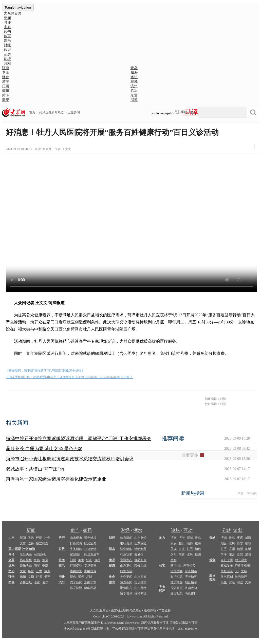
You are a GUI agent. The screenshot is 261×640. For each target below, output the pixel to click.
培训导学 (140, 582)
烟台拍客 (191, 582)
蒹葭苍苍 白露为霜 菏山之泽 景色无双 (44, 448)
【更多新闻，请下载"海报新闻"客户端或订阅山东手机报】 (45, 370)
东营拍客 (189, 565)
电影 (45, 565)
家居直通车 (91, 554)
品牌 (89, 577)
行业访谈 (126, 554)
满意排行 (191, 593)
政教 (31, 538)
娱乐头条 (26, 565)
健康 (112, 565)
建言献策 (177, 593)
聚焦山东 (126, 588)
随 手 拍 (176, 565)
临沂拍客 (177, 577)
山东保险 (140, 543)
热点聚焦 (26, 560)
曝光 (81, 577)
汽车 (62, 582)
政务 (31, 543)
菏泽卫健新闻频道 (51, 112)
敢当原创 (40, 554)
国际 (18, 549)
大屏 (244, 571)
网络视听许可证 (132, 628)
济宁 (5, 82)
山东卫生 (126, 565)
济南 (5, 68)
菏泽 (5, 95)
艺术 (39, 571)
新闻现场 (90, 588)
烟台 (5, 77)
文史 (11, 571)
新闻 (30, 530)
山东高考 (140, 588)
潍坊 (134, 77)
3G (237, 571)
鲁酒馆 (138, 554)
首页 (32, 112)
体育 (11, 560)
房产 (75, 530)
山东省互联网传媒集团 (126, 610)
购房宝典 (90, 543)
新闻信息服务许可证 (155, 622)
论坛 (175, 530)
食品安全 (140, 560)
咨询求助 (191, 588)
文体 (23, 543)
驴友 (89, 560)
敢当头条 (26, 554)
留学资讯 (126, 593)
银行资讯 (126, 543)
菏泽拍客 (191, 571)
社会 (47, 538)
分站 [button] (7, 63)
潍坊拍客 (177, 582)
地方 (162, 538)
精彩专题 (126, 571)
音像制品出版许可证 (183, 622)
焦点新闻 (126, 538)
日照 (5, 86)
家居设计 (76, 554)
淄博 (134, 100)
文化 (23, 571)
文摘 (31, 577)
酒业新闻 (126, 549)
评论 (11, 554)
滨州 (134, 86)
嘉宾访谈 (76, 588)
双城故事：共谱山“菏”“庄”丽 (35, 468)
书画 (11, 582)
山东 (11, 538)
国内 (11, 549)
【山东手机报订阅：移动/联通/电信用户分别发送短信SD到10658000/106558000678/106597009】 (69, 377)
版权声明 (150, 610)
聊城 (134, 82)
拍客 (162, 565)
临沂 (134, 91)
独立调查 (42, 543)
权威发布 (227, 565)
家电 (62, 565)
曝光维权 (90, 538)
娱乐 (11, 565)
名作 (45, 582)
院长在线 (140, 565)
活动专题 (140, 549)
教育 (112, 582)
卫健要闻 (74, 112)
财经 (125, 530)
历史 (31, 571)
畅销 (23, 577)
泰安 (5, 100)
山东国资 (140, 577)
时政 (240, 582)
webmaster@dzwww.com (124, 622)
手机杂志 (227, 571)
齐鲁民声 (162, 588)
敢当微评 (241, 577)
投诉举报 (177, 588)
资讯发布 (126, 560)
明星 (37, 565)
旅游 (62, 560)
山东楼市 (76, 538)
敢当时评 (212, 577)
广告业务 (165, 610)
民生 (224, 582)
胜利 (174, 560)
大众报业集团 (99, 610)
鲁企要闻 (126, 577)
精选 (32, 549)
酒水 (137, 530)
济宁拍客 (191, 577)
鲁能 (37, 560)
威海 (134, 72)
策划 (237, 530)
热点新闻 (126, 582)
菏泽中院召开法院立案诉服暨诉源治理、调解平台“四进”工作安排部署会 (78, 438)
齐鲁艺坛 (26, 582)
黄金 (45, 560)
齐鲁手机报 (242, 565)
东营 (134, 95)
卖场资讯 (90, 565)
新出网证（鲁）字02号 (106, 628)
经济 (39, 538)
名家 (37, 582)
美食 (81, 560)
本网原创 (76, 571)
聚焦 (73, 577)
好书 (39, 577)
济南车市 (90, 582)
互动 (188, 530)
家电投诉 (90, 571)
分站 (226, 530)
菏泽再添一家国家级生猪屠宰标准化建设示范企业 (56, 479)
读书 (11, 577)
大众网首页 (13, 13)
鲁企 (112, 577)
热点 (47, 571)
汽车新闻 (76, 582)
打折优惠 (76, 543)
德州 (5, 91)
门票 (73, 560)
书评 (47, 577)
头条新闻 (76, 549)
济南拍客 (177, 571)
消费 (62, 577)
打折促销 (90, 549)
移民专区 (140, 593)
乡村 (97, 560)
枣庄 (5, 72)
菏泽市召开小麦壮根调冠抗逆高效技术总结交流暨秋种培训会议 (70, 458)
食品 (112, 560)
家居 (87, 530)
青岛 (134, 68)
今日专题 (227, 560)
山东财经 (140, 538)
